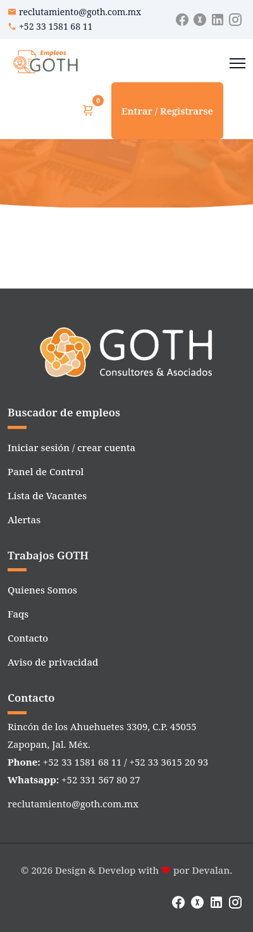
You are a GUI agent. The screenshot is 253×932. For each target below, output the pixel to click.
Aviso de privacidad (53, 662)
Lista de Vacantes (47, 495)
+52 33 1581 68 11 (55, 26)
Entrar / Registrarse (167, 110)
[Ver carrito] (88, 111)
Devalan (211, 870)
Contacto (28, 637)
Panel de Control (45, 471)
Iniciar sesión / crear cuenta (71, 447)
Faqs (18, 613)
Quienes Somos (42, 589)
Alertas (24, 519)
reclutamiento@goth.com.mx (80, 12)
